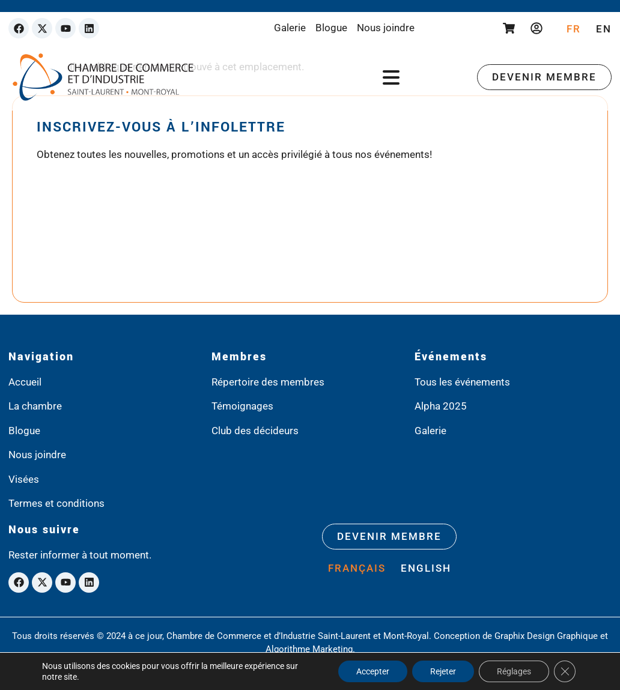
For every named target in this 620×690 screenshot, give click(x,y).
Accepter (372, 671)
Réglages (514, 671)
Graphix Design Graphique (546, 636)
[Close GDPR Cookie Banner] (565, 671)
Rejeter (443, 671)
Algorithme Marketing (309, 649)
